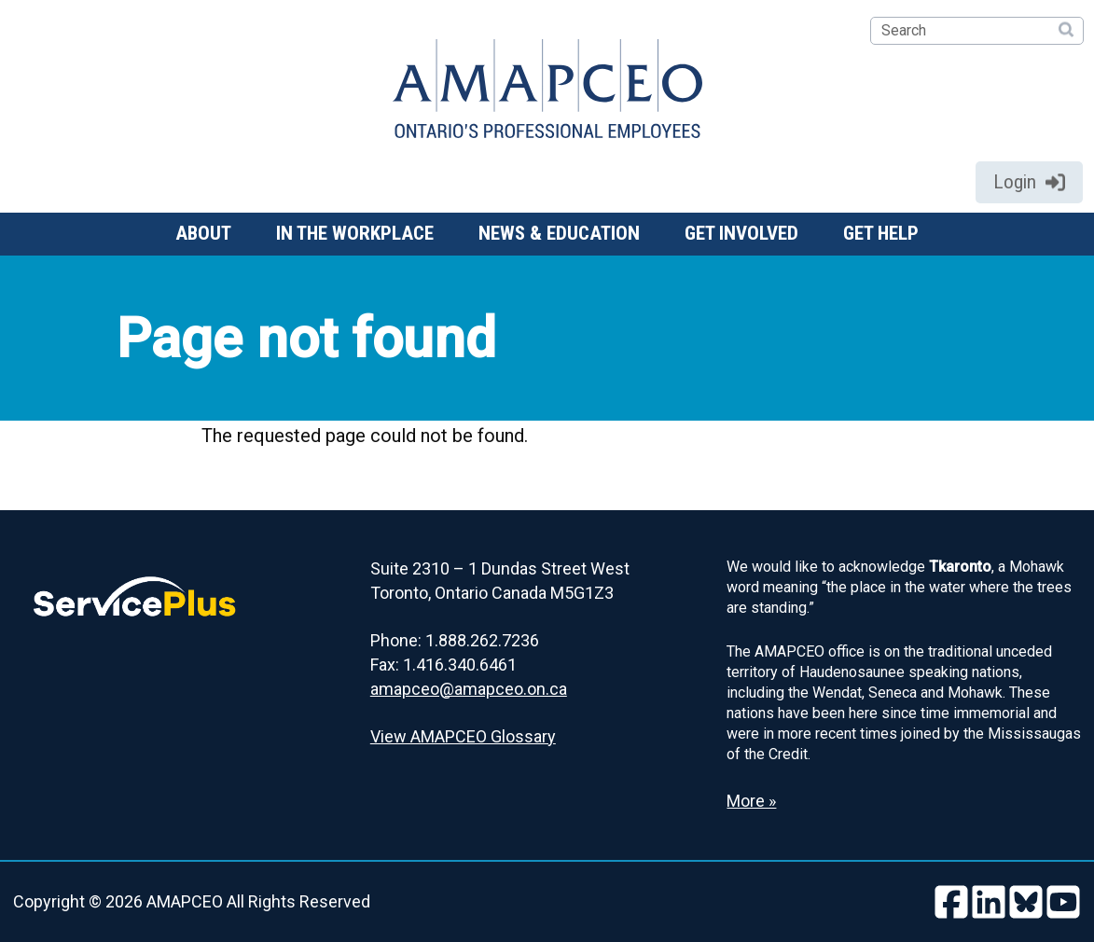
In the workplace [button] (355, 233)
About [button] (203, 233)
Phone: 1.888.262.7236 (454, 640)
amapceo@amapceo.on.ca (468, 689)
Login (1029, 182)
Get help (881, 233)
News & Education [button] (559, 233)
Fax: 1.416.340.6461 (443, 664)
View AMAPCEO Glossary (463, 736)
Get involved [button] (741, 233)
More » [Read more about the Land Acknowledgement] (751, 800)
